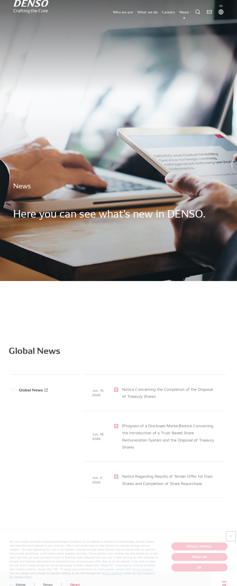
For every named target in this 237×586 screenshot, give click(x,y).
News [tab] (184, 22)
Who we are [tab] (123, 22)
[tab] (198, 23)
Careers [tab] (168, 22)
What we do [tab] (147, 22)
